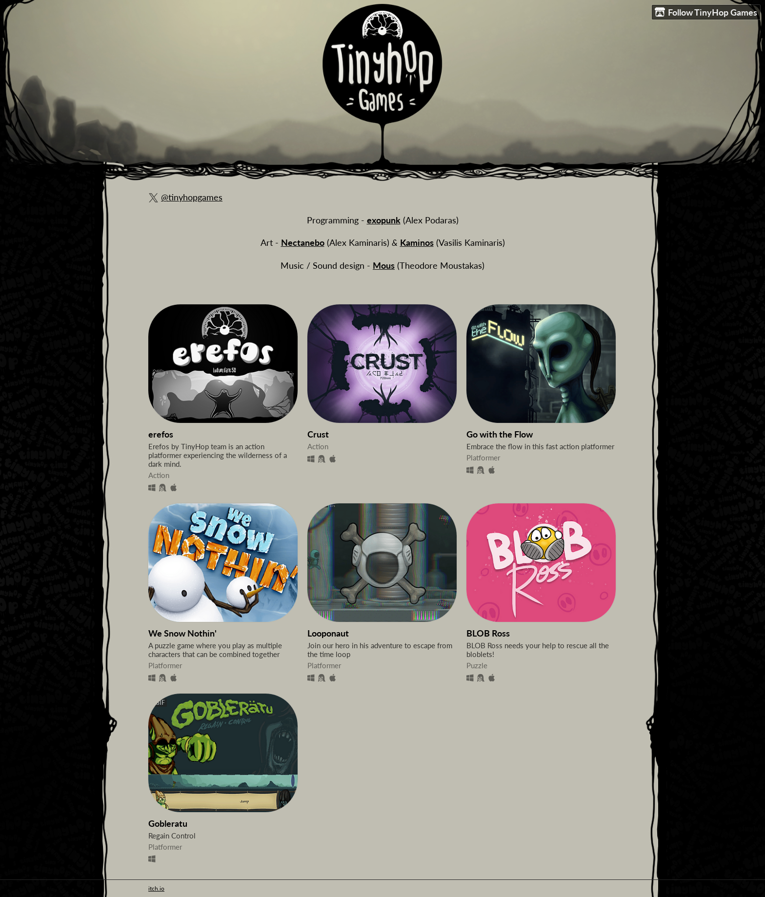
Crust (318, 434)
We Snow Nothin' (182, 633)
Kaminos (417, 243)
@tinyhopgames (191, 197)
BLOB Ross (488, 633)
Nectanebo (302, 243)
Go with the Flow (499, 434)
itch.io (156, 888)
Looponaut (328, 633)
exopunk (384, 220)
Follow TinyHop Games (706, 12)
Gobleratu (167, 823)
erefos (160, 434)
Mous (384, 265)
